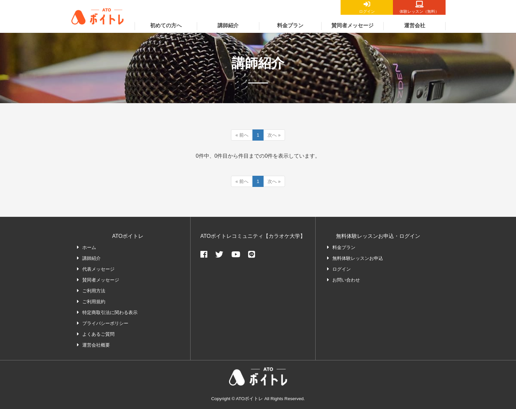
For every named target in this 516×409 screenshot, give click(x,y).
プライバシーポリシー (105, 323)
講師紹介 (228, 25)
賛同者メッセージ (352, 25)
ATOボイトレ (258, 391)
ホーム (89, 247)
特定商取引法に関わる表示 (110, 312)
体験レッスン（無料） (419, 11)
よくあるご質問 (98, 334)
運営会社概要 (96, 345)
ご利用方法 (93, 290)
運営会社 (414, 25)
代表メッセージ (98, 269)
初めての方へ (166, 25)
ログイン (366, 11)
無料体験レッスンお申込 (357, 258)
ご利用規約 (93, 301)
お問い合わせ (346, 280)
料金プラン (290, 25)
